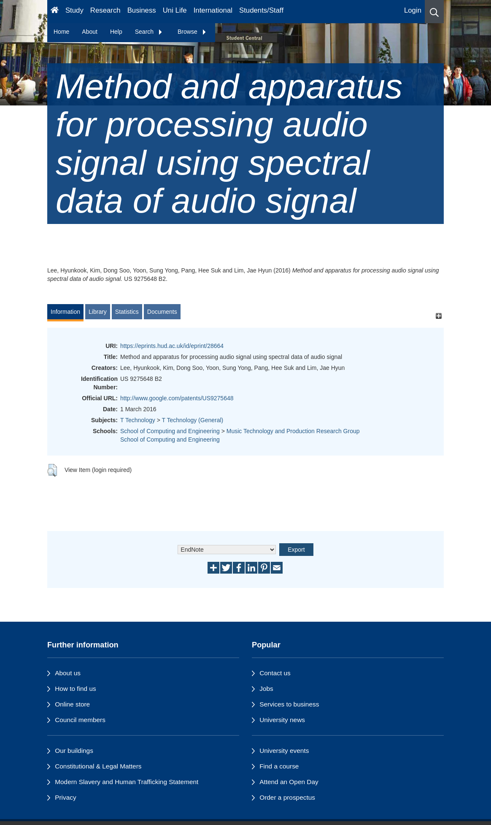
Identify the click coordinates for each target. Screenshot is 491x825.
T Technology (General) (192, 420)
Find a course (279, 766)
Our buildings (74, 750)
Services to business (289, 704)
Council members (80, 719)
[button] (434, 11)
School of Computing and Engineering (170, 431)
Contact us (275, 673)
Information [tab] (65, 311)
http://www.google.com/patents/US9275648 (177, 398)
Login (412, 10)
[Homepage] (54, 11)
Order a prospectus (287, 797)
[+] (438, 316)
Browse (192, 31)
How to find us (75, 688)
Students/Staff (261, 10)
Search (149, 31)
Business (141, 10)
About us (68, 673)
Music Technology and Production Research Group (293, 431)
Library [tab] (98, 311)
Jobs (266, 688)
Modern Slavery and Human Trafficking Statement (126, 781)
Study (74, 10)
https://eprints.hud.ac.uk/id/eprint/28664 (172, 345)
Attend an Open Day (288, 781)
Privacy (65, 797)
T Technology (137, 420)
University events (284, 750)
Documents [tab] (162, 311)
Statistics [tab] (127, 311)
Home (61, 31)
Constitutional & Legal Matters (98, 766)
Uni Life (175, 10)
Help (116, 31)
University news (282, 719)
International (213, 10)
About (89, 31)
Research (105, 10)
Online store (72, 704)
